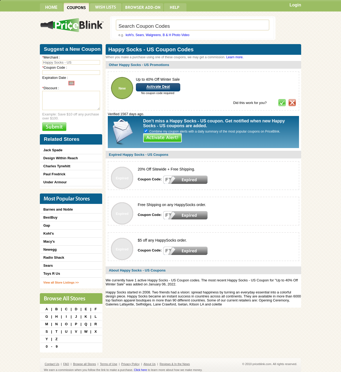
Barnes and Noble (58, 209)
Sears (140, 35)
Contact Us (52, 364)
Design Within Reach (60, 158)
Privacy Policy (130, 364)
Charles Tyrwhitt (56, 166)
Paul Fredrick (54, 174)
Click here (140, 369)
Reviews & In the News (175, 364)
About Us (150, 364)
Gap (46, 225)
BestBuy (50, 217)
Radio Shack (53, 257)
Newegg (50, 249)
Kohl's (48, 233)
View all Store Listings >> (61, 282)
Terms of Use (108, 364)
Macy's (49, 241)
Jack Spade (53, 150)
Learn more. (235, 57)
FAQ (66, 364)
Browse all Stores (84, 364)
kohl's (130, 35)
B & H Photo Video (176, 35)
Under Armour (55, 182)
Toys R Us (51, 274)
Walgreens (153, 35)
